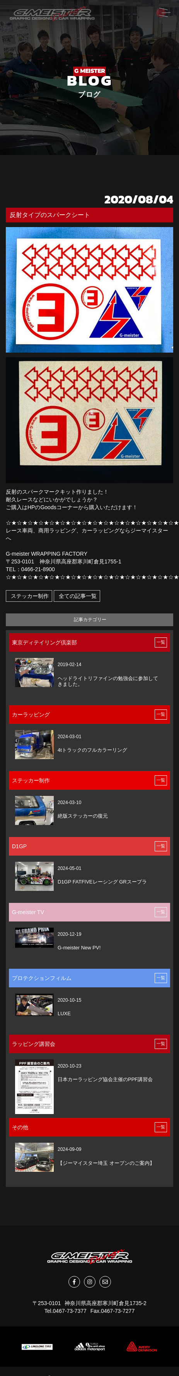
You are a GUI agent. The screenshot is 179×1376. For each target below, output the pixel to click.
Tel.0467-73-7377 (65, 1311)
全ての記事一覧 (77, 596)
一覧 (161, 642)
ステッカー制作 (29, 596)
